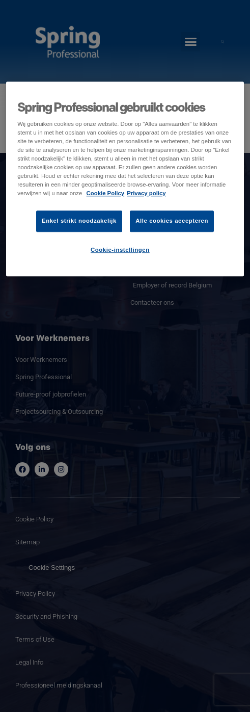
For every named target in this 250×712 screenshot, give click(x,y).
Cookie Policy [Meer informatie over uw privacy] (106, 193)
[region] (124, 179)
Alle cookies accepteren (171, 221)
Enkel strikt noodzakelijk (79, 221)
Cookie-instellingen (120, 250)
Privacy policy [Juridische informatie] (146, 193)
